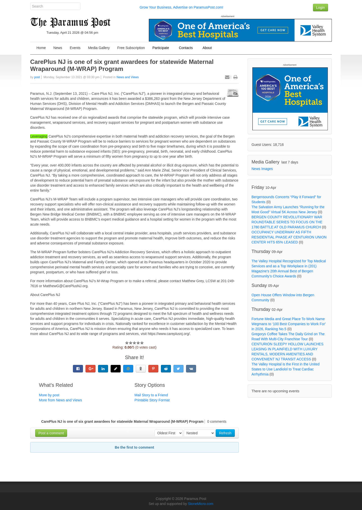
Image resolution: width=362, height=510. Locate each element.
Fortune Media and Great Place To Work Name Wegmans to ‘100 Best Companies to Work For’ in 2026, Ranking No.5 (289, 324)
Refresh (225, 433)
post (37, 77)
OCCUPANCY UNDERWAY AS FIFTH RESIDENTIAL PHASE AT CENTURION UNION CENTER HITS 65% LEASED (289, 237)
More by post (49, 395)
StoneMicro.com (200, 504)
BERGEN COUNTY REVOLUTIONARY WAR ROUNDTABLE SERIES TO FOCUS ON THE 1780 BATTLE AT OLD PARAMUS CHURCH (287, 222)
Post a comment (51, 433)
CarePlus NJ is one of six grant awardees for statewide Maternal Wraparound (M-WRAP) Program (122, 65)
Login (320, 8)
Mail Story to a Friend (151, 395)
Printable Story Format (152, 400)
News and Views (128, 77)
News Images (262, 169)
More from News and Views (60, 400)
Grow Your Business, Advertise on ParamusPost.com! (181, 7)
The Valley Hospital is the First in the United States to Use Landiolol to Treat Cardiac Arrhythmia (286, 369)
